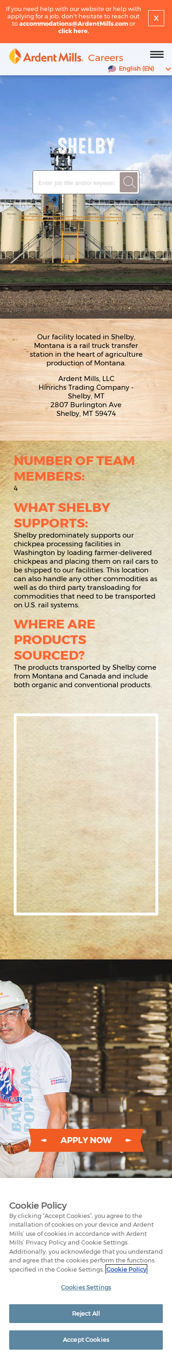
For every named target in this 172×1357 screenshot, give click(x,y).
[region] (86, 1267)
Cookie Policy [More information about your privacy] (126, 1269)
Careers (105, 57)
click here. (73, 30)
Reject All (86, 1313)
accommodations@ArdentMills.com (73, 23)
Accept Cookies (86, 1339)
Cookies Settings (86, 1287)
